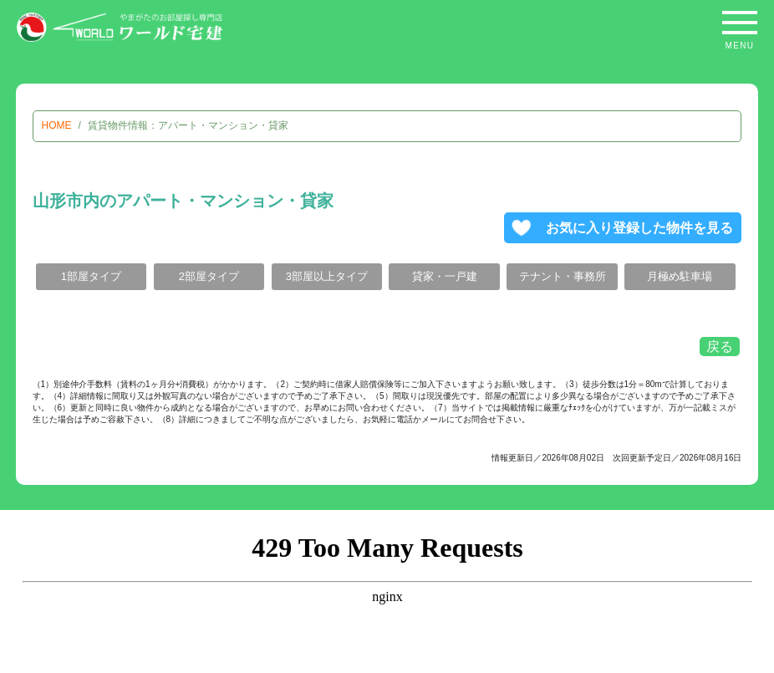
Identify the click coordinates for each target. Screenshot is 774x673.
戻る (719, 346)
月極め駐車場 (679, 276)
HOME (57, 125)
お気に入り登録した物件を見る (639, 228)
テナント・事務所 (562, 276)
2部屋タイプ (209, 276)
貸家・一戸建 (444, 276)
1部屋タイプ (91, 276)
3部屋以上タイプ (327, 276)
